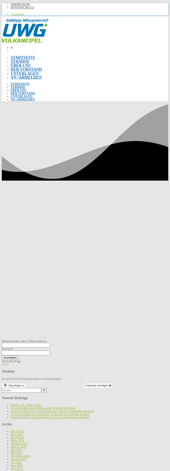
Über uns (21, 65)
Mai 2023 (17, 453)
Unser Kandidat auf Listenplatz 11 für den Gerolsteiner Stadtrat (50, 417)
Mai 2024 (17, 434)
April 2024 (17, 437)
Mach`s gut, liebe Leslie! (26, 405)
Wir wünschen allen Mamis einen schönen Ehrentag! (43, 408)
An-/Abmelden (26, 77)
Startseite (23, 57)
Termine (20, 61)
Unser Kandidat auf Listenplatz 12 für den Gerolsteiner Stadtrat (50, 414)
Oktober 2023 (19, 443)
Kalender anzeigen (98, 385)
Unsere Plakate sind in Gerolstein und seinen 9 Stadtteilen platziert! (53, 411)
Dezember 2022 (20, 456)
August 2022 (19, 459)
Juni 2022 (17, 465)
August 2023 (19, 446)
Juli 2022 (16, 462)
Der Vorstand (26, 69)
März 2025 (17, 431)
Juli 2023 (16, 450)
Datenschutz (22, 7)
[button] (13, 385)
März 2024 (17, 440)
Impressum (20, 4)
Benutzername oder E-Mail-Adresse (24, 341)
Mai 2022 (17, 468)
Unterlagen (25, 73)
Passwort (7, 349)
